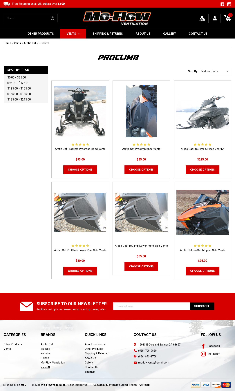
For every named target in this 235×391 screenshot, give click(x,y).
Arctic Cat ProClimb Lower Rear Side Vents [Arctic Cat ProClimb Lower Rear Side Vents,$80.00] (80, 250)
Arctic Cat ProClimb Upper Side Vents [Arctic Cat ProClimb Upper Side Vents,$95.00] (202, 250)
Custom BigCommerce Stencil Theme (115, 384)
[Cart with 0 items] (227, 18)
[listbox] (215, 71)
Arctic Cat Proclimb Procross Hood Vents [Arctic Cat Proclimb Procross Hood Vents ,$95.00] (80, 149)
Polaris (45, 358)
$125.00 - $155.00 (19, 88)
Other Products (41, 33)
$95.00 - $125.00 (18, 83)
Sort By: (193, 71)
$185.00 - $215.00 (19, 99)
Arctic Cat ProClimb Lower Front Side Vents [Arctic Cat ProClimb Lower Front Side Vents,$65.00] (141, 245)
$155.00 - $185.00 (19, 94)
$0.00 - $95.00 (16, 77)
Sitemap (90, 371)
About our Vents (95, 344)
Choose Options (80, 169)
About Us (143, 33)
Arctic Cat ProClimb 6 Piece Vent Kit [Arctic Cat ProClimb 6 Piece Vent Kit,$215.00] (202, 149)
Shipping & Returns (108, 33)
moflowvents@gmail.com (153, 362)
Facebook (210, 346)
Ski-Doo (45, 348)
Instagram (210, 353)
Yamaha (45, 353)
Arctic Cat (47, 344)
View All (45, 367)
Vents (73, 33)
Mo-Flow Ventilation (53, 362)
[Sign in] (214, 18)
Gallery (169, 33)
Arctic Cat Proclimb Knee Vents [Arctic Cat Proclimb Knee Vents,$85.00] (141, 149)
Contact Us (198, 33)
